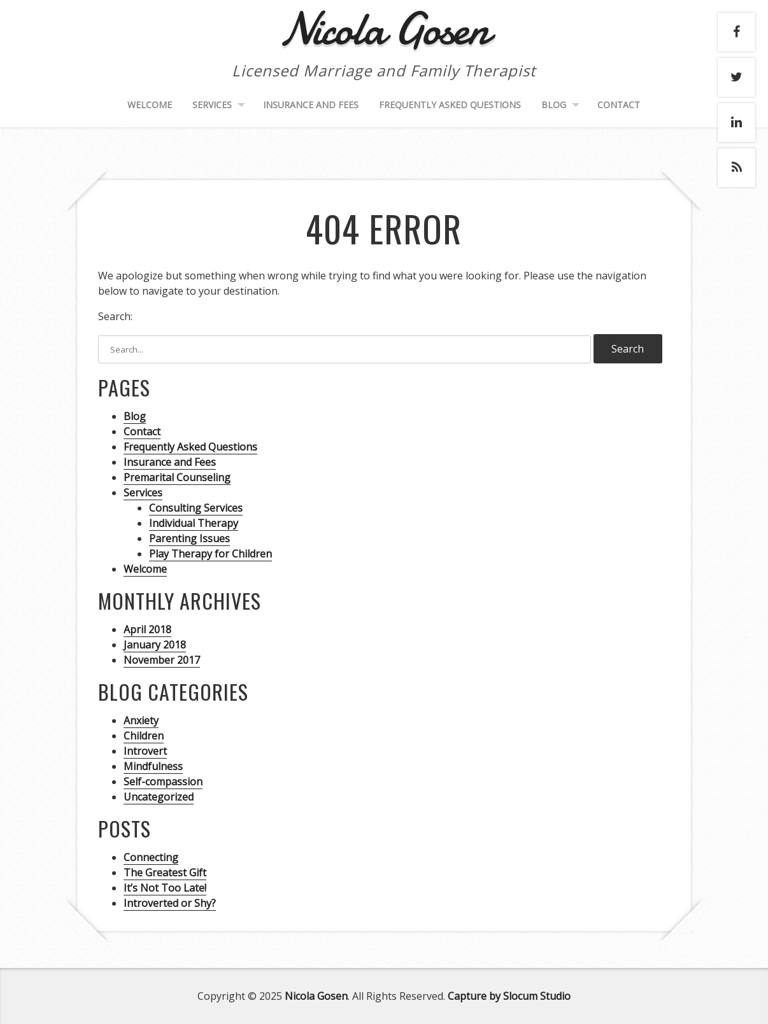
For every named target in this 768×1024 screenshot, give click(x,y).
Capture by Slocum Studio (509, 996)
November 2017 (162, 660)
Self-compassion (163, 782)
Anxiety (141, 720)
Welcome (149, 105)
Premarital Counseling (177, 477)
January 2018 (155, 645)
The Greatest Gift (165, 873)
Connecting (151, 857)
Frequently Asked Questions (450, 105)
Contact (618, 105)
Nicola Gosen (316, 996)
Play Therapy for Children (210, 554)
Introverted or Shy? (170, 903)
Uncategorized (159, 797)
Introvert (145, 751)
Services (212, 105)
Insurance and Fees (311, 105)
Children (144, 736)
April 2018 (147, 629)
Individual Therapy (193, 523)
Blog (553, 105)
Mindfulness (153, 766)
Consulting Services (196, 508)
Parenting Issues (189, 538)
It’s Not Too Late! (165, 888)
